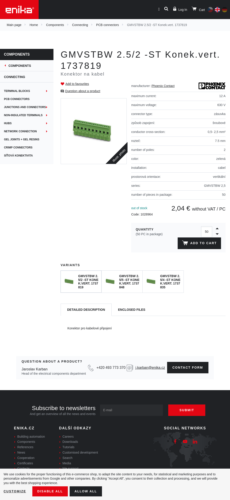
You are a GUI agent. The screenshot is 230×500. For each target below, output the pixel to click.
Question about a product (82, 91)
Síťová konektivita (18, 155)
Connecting (80, 25)
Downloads (70, 441)
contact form (187, 367)
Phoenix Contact (163, 86)
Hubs (8, 123)
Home (34, 25)
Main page (14, 25)
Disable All (50, 491)
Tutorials (68, 447)
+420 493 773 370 (110, 368)
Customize (15, 491)
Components (55, 25)
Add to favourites (77, 84)
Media (66, 463)
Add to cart (199, 243)
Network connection (20, 131)
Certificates (25, 463)
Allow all (86, 491)
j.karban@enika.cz (150, 368)
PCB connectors (107, 25)
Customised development (80, 452)
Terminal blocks (17, 91)
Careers (68, 436)
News (21, 452)
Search (67, 458)
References (25, 447)
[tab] (86, 310)
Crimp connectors (18, 147)
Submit (186, 410)
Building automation (31, 436)
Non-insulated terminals (23, 115)
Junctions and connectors (25, 107)
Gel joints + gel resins (22, 139)
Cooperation (25, 458)
